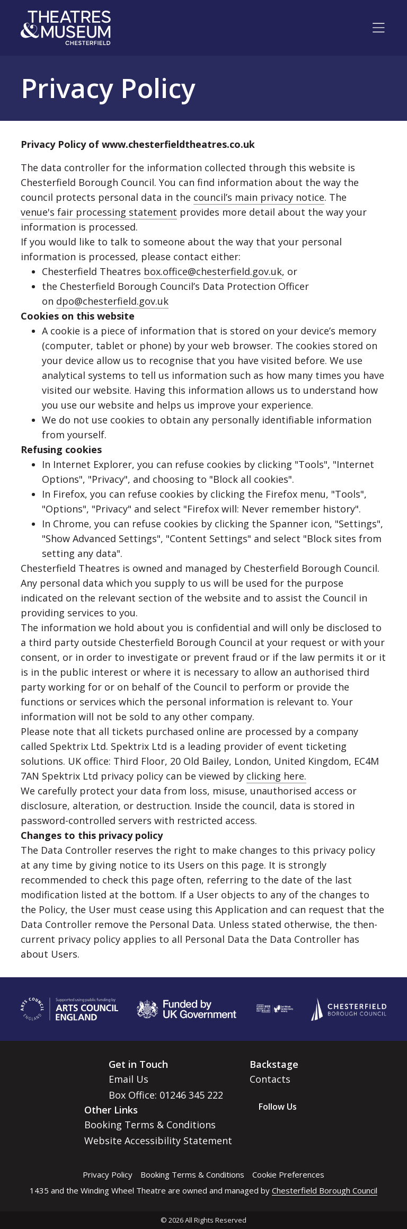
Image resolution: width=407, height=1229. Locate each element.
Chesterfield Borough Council (324, 1190)
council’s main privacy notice (258, 197)
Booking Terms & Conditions (150, 1124)
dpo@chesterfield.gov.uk (112, 301)
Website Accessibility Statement (158, 1140)
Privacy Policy (107, 1174)
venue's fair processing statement (99, 212)
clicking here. (276, 776)
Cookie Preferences (288, 1174)
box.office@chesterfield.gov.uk (213, 271)
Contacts (270, 1079)
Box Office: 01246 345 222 (166, 1095)
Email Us (128, 1079)
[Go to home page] (66, 28)
